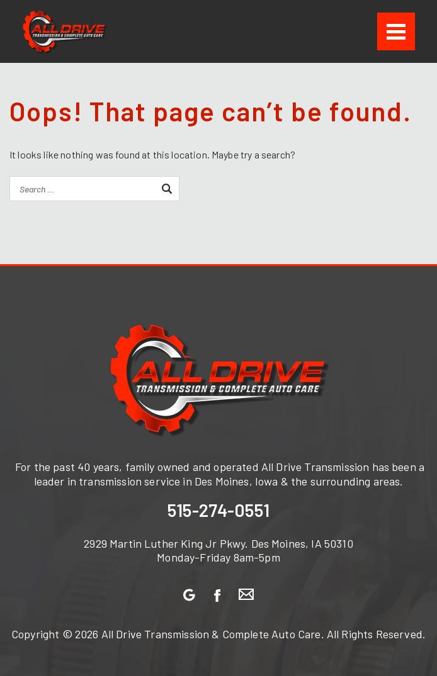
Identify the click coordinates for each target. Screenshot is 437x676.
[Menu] (396, 31)
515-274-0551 (218, 510)
